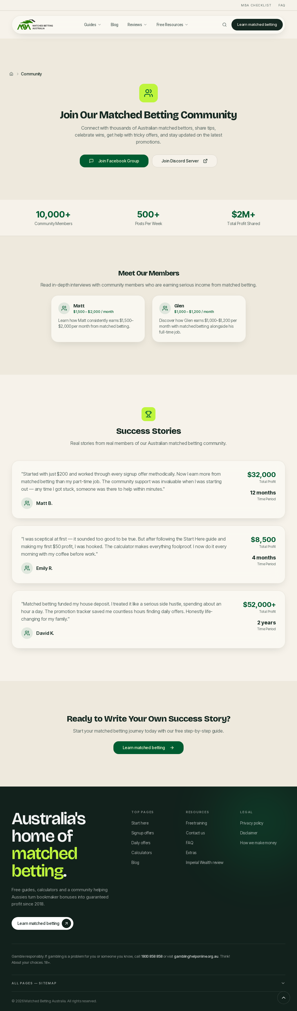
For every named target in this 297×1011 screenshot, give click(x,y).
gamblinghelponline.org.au (196, 956)
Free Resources (173, 24)
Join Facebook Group (114, 160)
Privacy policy (251, 823)
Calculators (141, 852)
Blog (115, 24)
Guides (93, 24)
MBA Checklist (256, 5)
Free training (196, 823)
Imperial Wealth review (204, 862)
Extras (191, 852)
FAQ (281, 5)
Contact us (195, 833)
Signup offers (142, 833)
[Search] (224, 24)
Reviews (137, 24)
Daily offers (140, 842)
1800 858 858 (151, 956)
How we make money (258, 842)
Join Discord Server (185, 160)
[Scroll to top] (283, 997)
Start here (139, 823)
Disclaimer (248, 833)
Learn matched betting (257, 24)
